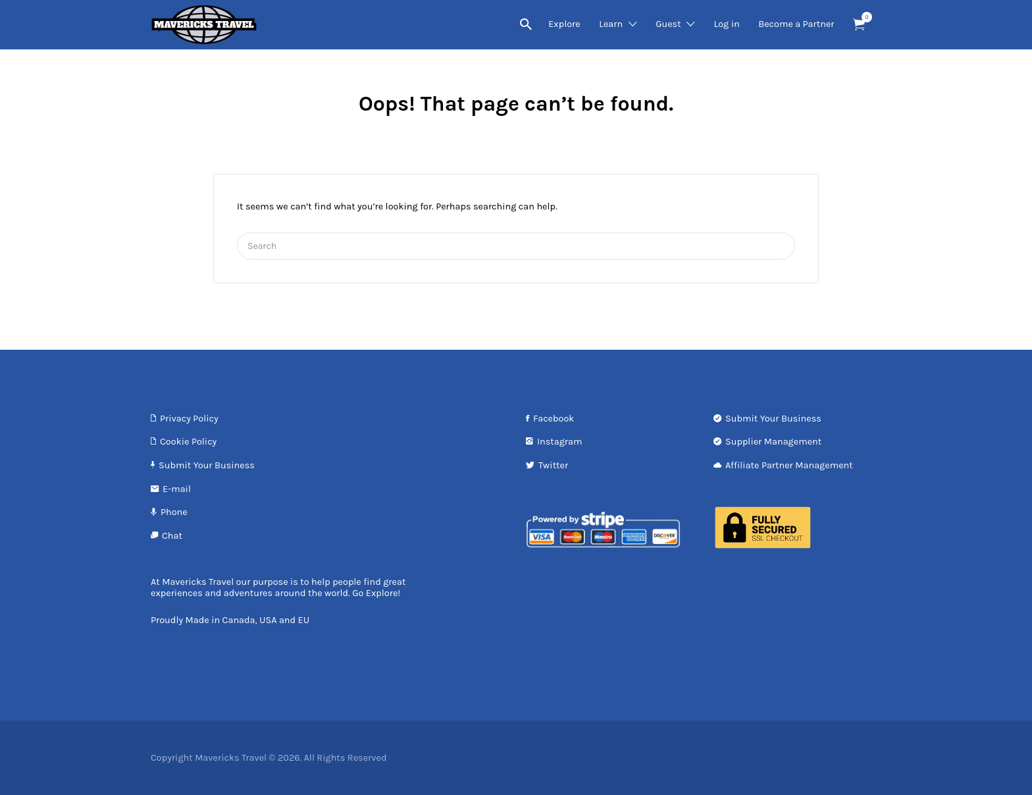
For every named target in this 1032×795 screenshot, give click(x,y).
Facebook (554, 418)
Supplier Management (773, 441)
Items (863, 17)
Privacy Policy (189, 418)
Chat (172, 535)
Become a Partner (796, 24)
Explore (564, 24)
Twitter (553, 465)
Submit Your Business (207, 465)
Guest (668, 24)
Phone (174, 512)
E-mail (177, 489)
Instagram (559, 441)
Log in (726, 24)
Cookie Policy (188, 441)
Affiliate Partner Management (789, 465)
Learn (611, 24)
